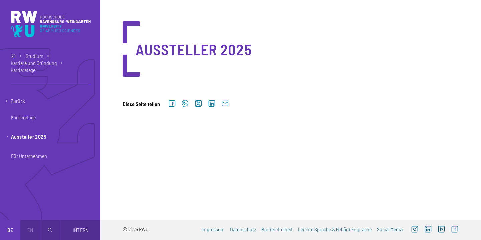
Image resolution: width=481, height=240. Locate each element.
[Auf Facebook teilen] (172, 104)
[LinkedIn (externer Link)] (428, 230)
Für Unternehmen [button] (29, 156)
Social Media (390, 229)
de (10, 230)
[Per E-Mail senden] (225, 104)
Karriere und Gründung (34, 63)
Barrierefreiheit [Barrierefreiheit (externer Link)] (277, 229)
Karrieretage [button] (23, 117)
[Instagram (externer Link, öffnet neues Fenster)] (415, 230)
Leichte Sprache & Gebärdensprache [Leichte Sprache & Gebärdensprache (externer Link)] (335, 229)
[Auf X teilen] (198, 104)
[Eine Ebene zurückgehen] (50, 101)
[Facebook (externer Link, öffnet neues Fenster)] (455, 230)
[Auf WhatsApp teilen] (185, 104)
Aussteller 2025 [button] (28, 136)
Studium (34, 56)
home (13, 56)
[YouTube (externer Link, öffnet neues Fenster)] (441, 230)
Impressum (213, 229)
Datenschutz (243, 229)
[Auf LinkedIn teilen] (212, 104)
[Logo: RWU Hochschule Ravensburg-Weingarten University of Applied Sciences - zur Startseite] (51, 24)
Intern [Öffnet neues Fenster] (80, 230)
